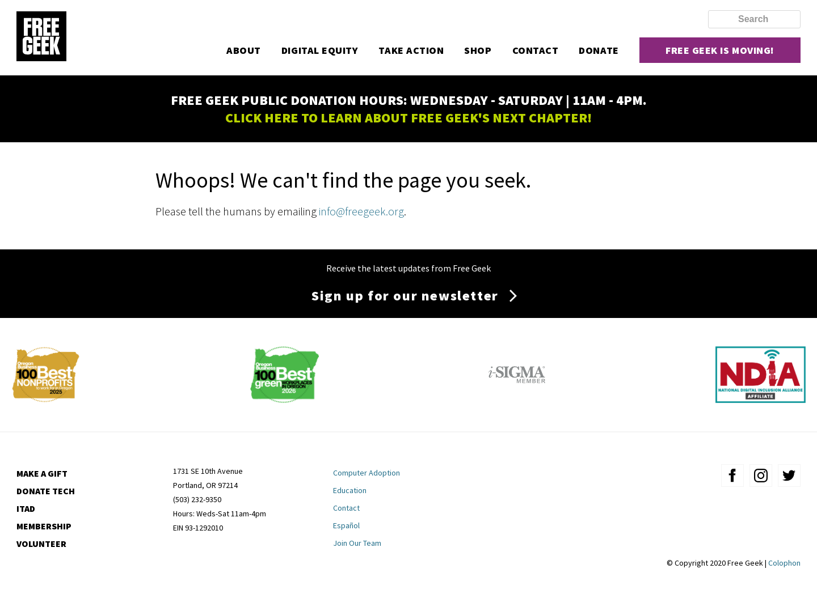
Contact (535, 50)
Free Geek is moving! (720, 50)
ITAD (25, 508)
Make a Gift (42, 473)
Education (350, 490)
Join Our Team (357, 543)
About (243, 50)
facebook (732, 475)
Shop (477, 50)
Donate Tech (45, 491)
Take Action (411, 50)
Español (346, 525)
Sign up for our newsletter (405, 295)
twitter (789, 475)
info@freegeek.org (361, 211)
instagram (760, 475)
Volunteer (41, 543)
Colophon (784, 563)
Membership (43, 526)
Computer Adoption (366, 473)
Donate (598, 50)
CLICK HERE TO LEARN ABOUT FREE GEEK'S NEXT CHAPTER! (408, 117)
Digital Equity (320, 50)
